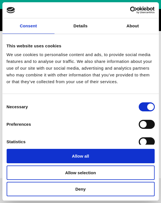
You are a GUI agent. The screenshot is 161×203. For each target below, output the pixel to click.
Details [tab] (81, 25)
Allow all (80, 156)
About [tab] (133, 25)
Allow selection (80, 172)
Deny (80, 189)
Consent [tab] (28, 25)
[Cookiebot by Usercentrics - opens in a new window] (130, 10)
